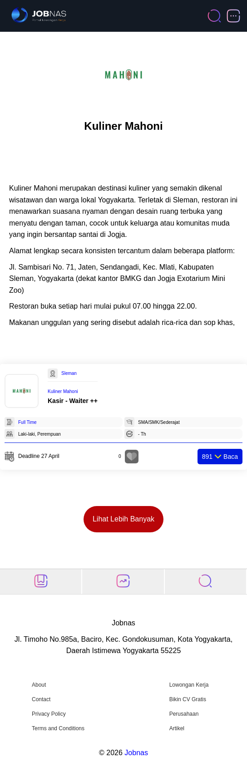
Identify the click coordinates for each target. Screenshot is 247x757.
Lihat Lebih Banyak (123, 519)
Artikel (176, 728)
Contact (41, 699)
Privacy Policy (49, 714)
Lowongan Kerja (189, 685)
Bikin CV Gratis (187, 699)
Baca (220, 456)
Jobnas (136, 753)
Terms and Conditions (58, 728)
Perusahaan (184, 714)
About (39, 685)
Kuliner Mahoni (63, 391)
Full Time (27, 422)
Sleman (69, 373)
